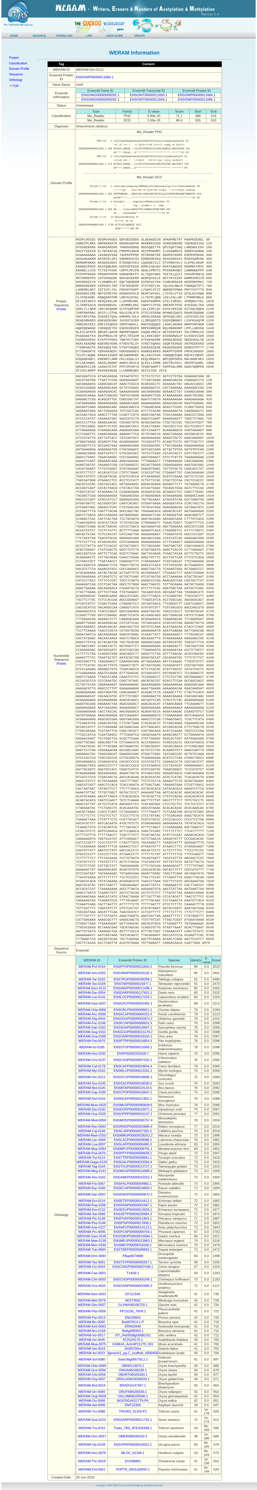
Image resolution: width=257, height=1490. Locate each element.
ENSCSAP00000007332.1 (133, 1060)
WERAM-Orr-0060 (91, 1392)
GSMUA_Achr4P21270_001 (133, 1344)
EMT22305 (133, 1405)
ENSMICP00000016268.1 (133, 1245)
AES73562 (133, 1300)
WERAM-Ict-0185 (91, 1047)
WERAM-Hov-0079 (92, 1453)
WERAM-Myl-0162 (91, 1071)
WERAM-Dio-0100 (91, 1109)
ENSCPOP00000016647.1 (132, 1092)
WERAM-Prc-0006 (91, 1232)
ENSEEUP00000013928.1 (133, 1210)
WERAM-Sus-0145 (92, 1083)
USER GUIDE (114, 35)
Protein (14, 57)
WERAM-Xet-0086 (91, 1214)
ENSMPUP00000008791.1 (132, 1149)
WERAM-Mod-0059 (92, 1120)
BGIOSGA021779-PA (132, 1401)
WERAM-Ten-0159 (92, 984)
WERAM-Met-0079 (92, 1300)
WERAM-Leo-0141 (92, 997)
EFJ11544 (132, 1294)
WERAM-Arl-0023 (92, 1353)
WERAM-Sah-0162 (92, 1027)
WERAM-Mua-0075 (92, 1344)
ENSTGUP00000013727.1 (133, 1166)
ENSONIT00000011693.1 (148, 95)
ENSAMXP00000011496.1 (132, 988)
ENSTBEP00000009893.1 (133, 1249)
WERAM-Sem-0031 (91, 1294)
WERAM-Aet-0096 (91, 1405)
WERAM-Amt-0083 (92, 1326)
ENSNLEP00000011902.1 (133, 1098)
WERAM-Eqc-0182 (92, 1188)
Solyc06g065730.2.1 (133, 1359)
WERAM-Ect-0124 (91, 1201)
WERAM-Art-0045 (92, 1340)
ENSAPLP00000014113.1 (133, 1227)
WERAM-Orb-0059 (92, 1374)
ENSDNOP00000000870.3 (132, 1194)
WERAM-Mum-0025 (91, 1105)
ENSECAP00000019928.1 (133, 1188)
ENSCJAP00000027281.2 (133, 1131)
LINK (89, 35)
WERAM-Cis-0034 (91, 1267)
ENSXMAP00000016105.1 (132, 973)
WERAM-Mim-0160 (92, 1245)
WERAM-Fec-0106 (92, 1023)
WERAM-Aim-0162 (92, 1177)
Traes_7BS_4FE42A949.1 (133, 1428)
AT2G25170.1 (133, 1340)
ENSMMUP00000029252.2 (133, 1135)
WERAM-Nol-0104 (91, 1098)
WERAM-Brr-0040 (92, 1322)
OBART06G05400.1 (133, 1374)
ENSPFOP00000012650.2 (133, 966)
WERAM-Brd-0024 (91, 1385)
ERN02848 (133, 1326)
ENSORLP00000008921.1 (133, 1010)
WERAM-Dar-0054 (92, 992)
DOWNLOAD (64, 35)
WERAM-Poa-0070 (92, 1153)
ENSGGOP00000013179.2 (133, 1032)
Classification (18, 63)
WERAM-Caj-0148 (91, 1131)
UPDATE (139, 35)
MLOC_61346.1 (132, 1453)
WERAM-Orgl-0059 (92, 1396)
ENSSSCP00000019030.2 (133, 1083)
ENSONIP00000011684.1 (95, 77)
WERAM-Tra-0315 (91, 1428)
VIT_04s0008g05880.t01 (133, 1335)
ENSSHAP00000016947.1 (133, 1027)
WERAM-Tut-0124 (91, 1157)
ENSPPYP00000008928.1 (133, 1153)
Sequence (16, 74)
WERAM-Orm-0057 (92, 1436)
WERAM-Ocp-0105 (92, 1114)
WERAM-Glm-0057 (92, 1305)
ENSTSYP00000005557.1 (133, 1262)
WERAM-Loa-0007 (92, 1144)
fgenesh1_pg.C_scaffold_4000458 (133, 1353)
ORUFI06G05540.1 (133, 1392)
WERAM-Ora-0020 (92, 1286)
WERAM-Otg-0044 (92, 1019)
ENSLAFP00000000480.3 (133, 1144)
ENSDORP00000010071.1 (132, 1109)
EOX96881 (133, 1461)
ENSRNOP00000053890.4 (132, 1126)
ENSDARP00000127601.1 (133, 992)
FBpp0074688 (132, 1256)
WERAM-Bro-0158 (91, 1331)
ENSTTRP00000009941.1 (133, 1157)
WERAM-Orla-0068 (92, 1010)
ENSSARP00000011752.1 (133, 1420)
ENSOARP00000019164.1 (132, 1036)
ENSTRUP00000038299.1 (133, 979)
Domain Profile (19, 68)
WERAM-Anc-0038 (92, 1014)
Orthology (15, 80)
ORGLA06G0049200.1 (132, 1379)
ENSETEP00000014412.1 (133, 1201)
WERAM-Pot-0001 (91, 1469)
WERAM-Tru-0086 (91, 1411)
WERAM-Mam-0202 (91, 1135)
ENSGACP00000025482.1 (132, 1003)
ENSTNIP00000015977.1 (132, 984)
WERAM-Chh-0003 (92, 1279)
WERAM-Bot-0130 (91, 1088)
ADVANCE (39, 35)
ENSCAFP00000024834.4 (133, 1066)
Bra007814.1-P (133, 1322)
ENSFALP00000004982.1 (133, 1183)
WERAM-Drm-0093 (92, 1256)
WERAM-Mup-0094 (92, 1149)
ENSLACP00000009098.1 (133, 1140)
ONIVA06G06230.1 (133, 1370)
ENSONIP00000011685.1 (196, 99)
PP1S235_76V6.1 (133, 1311)
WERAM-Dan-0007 (92, 1194)
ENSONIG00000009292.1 (100, 95)
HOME (14, 35)
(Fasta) (61, 309)
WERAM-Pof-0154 (91, 966)
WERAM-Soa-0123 (92, 1420)
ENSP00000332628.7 (133, 1053)
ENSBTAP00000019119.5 (133, 1088)
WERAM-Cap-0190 (92, 1092)
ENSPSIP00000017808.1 (132, 1223)
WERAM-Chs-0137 (92, 1060)
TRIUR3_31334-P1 (133, 1411)
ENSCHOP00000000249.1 (132, 1279)
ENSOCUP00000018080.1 (132, 1077)
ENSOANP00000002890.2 (132, 1286)
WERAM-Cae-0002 (92, 1273)
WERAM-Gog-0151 (92, 1032)
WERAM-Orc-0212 (92, 1077)
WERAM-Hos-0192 (92, 1053)
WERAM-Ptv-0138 (91, 1218)
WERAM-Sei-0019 (91, 1348)
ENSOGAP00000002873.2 (132, 1019)
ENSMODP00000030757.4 (133, 1120)
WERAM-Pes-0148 (92, 1223)
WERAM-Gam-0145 (91, 1236)
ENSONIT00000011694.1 (148, 99)
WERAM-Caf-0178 (91, 1066)
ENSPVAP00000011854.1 (133, 1218)
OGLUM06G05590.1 (133, 1396)
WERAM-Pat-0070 (91, 1041)
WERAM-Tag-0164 (92, 1166)
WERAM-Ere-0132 (91, 1210)
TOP (16, 86)
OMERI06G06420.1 (132, 1436)
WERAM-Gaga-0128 (92, 1162)
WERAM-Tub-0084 (92, 1249)
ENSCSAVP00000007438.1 (133, 1267)
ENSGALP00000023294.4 (133, 1162)
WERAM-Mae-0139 (92, 1241)
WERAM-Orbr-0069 (91, 1366)
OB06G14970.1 (132, 1366)
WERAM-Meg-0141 (92, 1171)
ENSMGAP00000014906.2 (132, 1171)
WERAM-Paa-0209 (92, 1205)
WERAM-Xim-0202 (92, 973)
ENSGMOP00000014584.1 (133, 1236)
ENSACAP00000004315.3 (133, 1014)
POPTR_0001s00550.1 (133, 1469)
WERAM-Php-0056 (92, 1311)
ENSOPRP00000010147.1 (132, 1114)
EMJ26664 (133, 1317)
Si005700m (133, 1348)
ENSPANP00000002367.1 (133, 1205)
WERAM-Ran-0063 (92, 1126)
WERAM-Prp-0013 (91, 1317)
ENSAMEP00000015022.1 (132, 1177)
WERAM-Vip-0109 (91, 1444)
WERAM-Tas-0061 (91, 1262)
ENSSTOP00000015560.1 (133, 1047)
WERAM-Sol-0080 (91, 1359)
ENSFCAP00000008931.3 (133, 1023)
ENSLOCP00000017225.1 (133, 997)
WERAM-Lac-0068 (92, 1140)
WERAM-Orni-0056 (92, 1370)
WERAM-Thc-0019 (92, 1461)
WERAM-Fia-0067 (92, 1183)
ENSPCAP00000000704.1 (133, 1232)
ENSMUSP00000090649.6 (132, 1105)
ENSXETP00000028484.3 (133, 1214)
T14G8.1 (132, 1273)
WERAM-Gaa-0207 (92, 1003)
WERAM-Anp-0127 (92, 1227)
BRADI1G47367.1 (133, 1385)
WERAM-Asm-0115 (91, 988)
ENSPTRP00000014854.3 (133, 1041)
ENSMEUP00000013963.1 (132, 1241)
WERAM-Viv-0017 (92, 1335)
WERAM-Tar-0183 (92, 979)
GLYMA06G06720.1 (133, 1305)
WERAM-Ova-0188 (92, 1036)
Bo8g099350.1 (133, 1331)
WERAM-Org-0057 (92, 1379)
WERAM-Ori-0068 (92, 1401)
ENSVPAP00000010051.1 (133, 1444)
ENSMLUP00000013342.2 (133, 1071)
